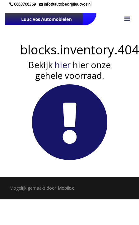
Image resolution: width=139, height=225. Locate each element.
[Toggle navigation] (127, 19)
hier (63, 65)
